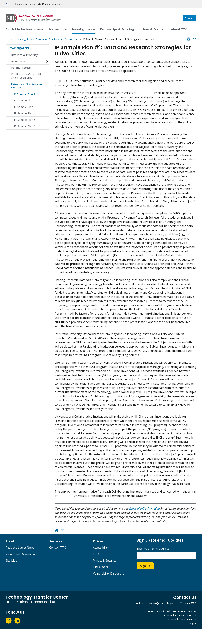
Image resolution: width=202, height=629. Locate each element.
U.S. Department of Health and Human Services (169, 611)
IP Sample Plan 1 (24, 94)
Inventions (18, 61)
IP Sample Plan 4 (24, 113)
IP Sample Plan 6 (24, 126)
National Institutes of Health (180, 615)
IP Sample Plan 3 (24, 107)
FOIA (96, 554)
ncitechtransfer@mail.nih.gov (155, 603)
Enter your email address (153, 549)
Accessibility (101, 547)
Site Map (11, 560)
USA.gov (191, 623)
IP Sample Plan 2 (24, 100)
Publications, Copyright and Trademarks (26, 75)
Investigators (18, 48)
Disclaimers (100, 567)
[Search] (189, 18)
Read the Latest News (20, 547)
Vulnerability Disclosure (108, 573)
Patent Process (21, 67)
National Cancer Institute (182, 619)
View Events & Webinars (21, 554)
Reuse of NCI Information (144, 508)
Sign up (145, 566)
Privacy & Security (104, 560)
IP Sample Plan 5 (24, 119)
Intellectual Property (24, 55)
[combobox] (163, 18)
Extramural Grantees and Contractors (27, 85)
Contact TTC (57, 547)
